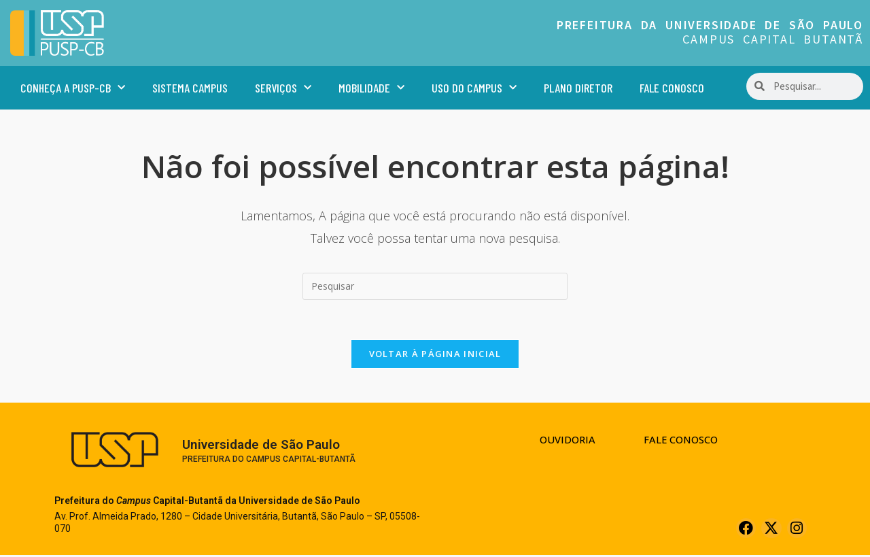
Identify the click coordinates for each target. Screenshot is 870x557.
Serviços (283, 88)
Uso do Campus (474, 88)
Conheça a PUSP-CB (72, 88)
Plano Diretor (578, 87)
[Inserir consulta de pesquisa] (435, 286)
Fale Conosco (672, 87)
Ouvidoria (565, 441)
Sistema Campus (190, 87)
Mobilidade (371, 88)
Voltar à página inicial (435, 355)
